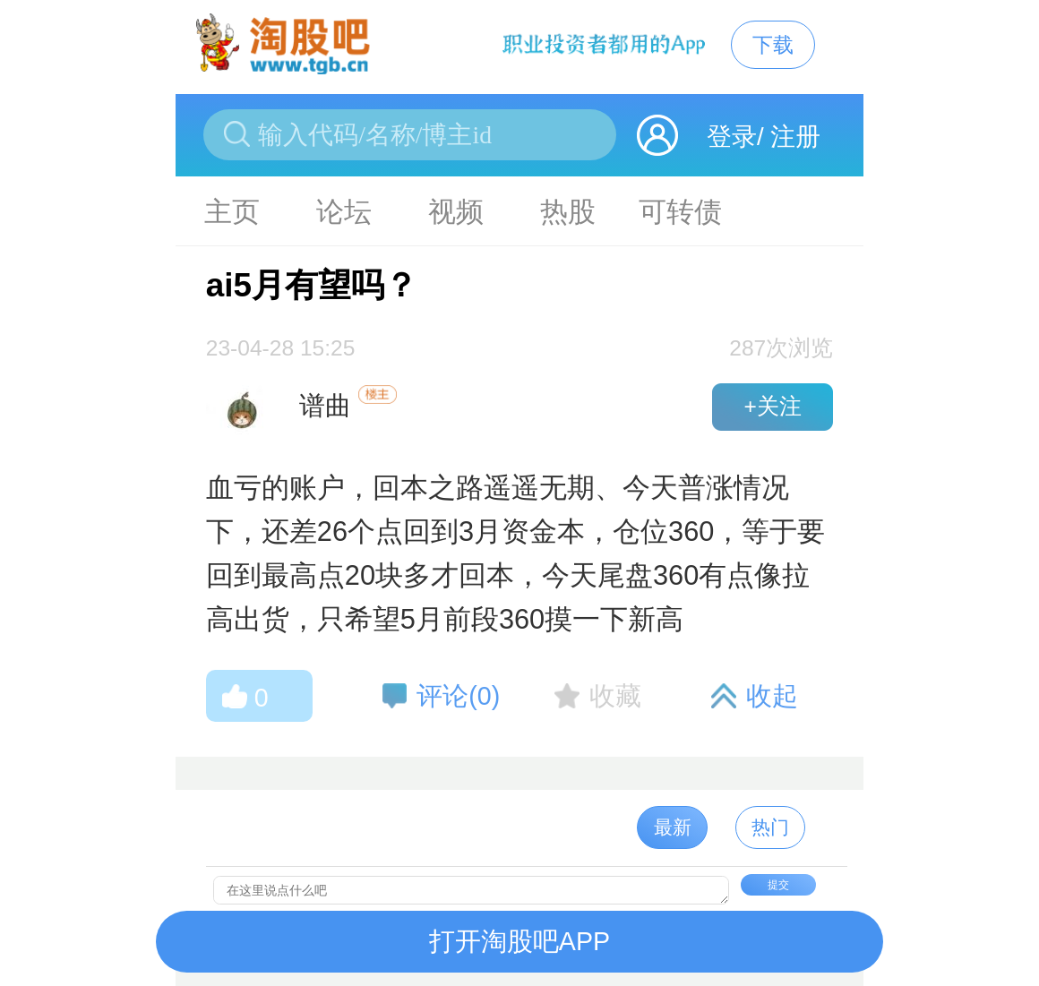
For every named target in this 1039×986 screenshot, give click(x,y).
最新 (672, 827)
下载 (773, 44)
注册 (795, 136)
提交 (778, 885)
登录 (732, 136)
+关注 (772, 406)
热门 (770, 827)
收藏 (615, 696)
